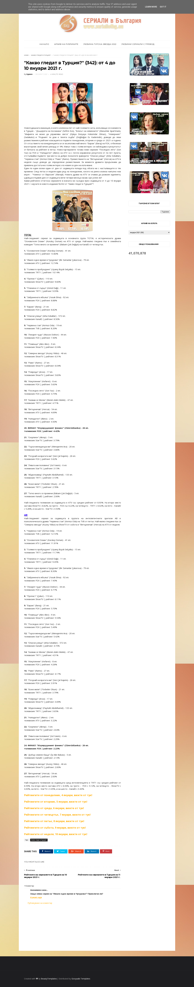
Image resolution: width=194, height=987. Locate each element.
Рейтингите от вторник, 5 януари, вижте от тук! (55, 801)
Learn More (151, 7)
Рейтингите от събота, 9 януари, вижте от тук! (55, 827)
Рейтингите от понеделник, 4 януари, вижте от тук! (58, 795)
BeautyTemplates (49, 978)
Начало (44, 44)
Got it (163, 7)
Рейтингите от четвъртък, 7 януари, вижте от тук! (57, 814)
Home (26, 55)
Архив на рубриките (66, 44)
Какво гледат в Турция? (41, 55)
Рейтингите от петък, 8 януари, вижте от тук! (54, 821)
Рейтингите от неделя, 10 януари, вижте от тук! (55, 834)
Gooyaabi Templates (81, 978)
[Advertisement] (72, 927)
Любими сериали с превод (137, 44)
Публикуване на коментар (40, 903)
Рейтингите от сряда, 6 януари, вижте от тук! (54, 808)
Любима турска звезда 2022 (99, 44)
